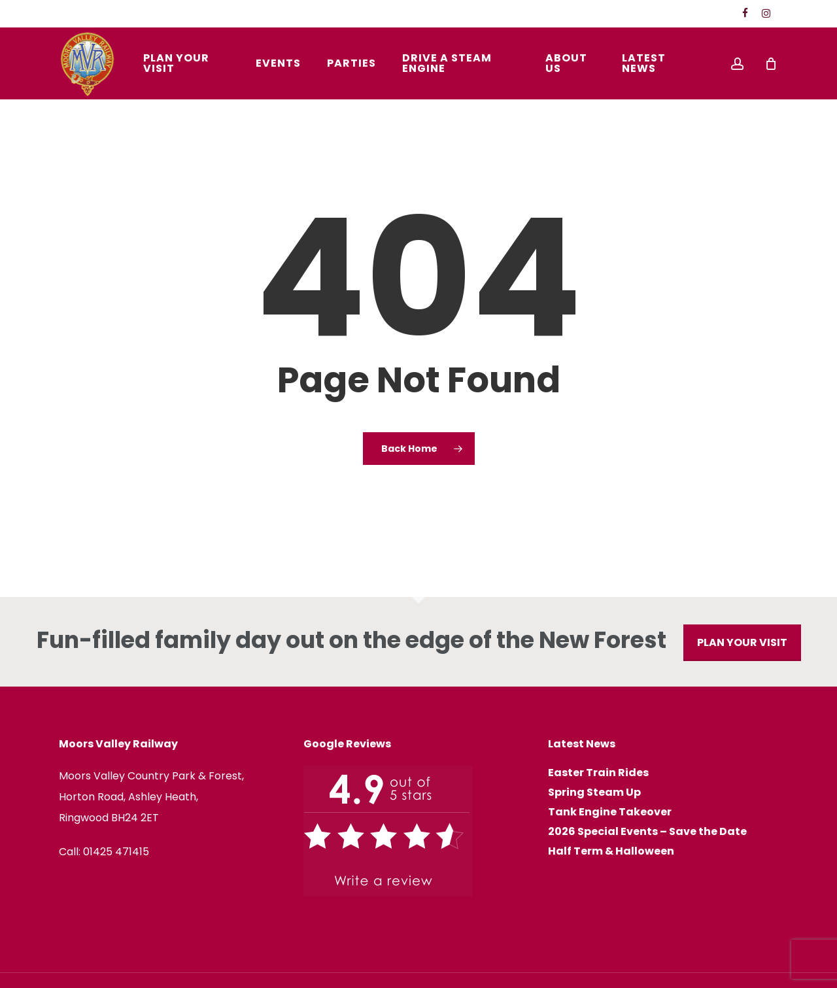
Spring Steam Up (594, 792)
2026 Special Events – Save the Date (647, 832)
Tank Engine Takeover (610, 812)
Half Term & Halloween (611, 851)
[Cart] (771, 63)
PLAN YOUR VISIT (742, 642)
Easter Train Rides (598, 773)
